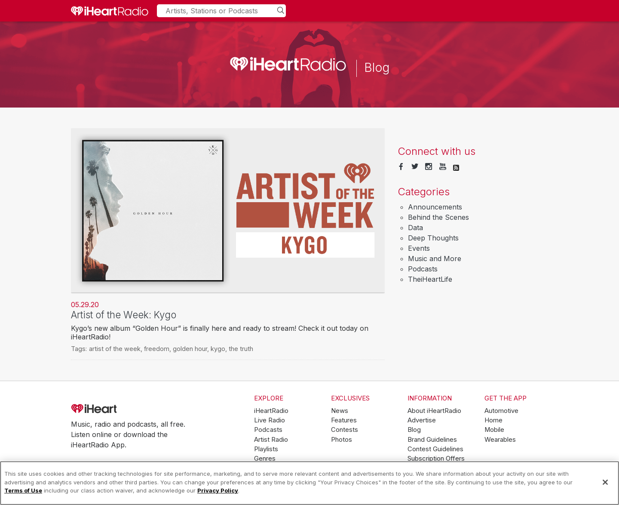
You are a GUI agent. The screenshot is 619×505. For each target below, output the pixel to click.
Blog (414, 430)
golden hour (190, 348)
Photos (341, 439)
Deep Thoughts (433, 238)
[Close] (605, 482)
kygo (218, 348)
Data (415, 227)
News (339, 411)
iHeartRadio (118, 409)
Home (493, 420)
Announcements (435, 207)
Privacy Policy (217, 490)
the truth (241, 348)
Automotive (501, 411)
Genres (265, 458)
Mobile (494, 430)
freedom (156, 348)
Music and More (434, 258)
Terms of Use (23, 490)
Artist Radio (271, 439)
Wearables (500, 439)
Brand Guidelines (432, 439)
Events (419, 248)
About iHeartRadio (434, 411)
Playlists (266, 449)
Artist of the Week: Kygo (123, 314)
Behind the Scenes (438, 217)
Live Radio (269, 420)
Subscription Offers (436, 458)
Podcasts (423, 269)
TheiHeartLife (430, 279)
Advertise (422, 420)
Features (344, 420)
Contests (344, 430)
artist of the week (115, 348)
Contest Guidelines (435, 449)
